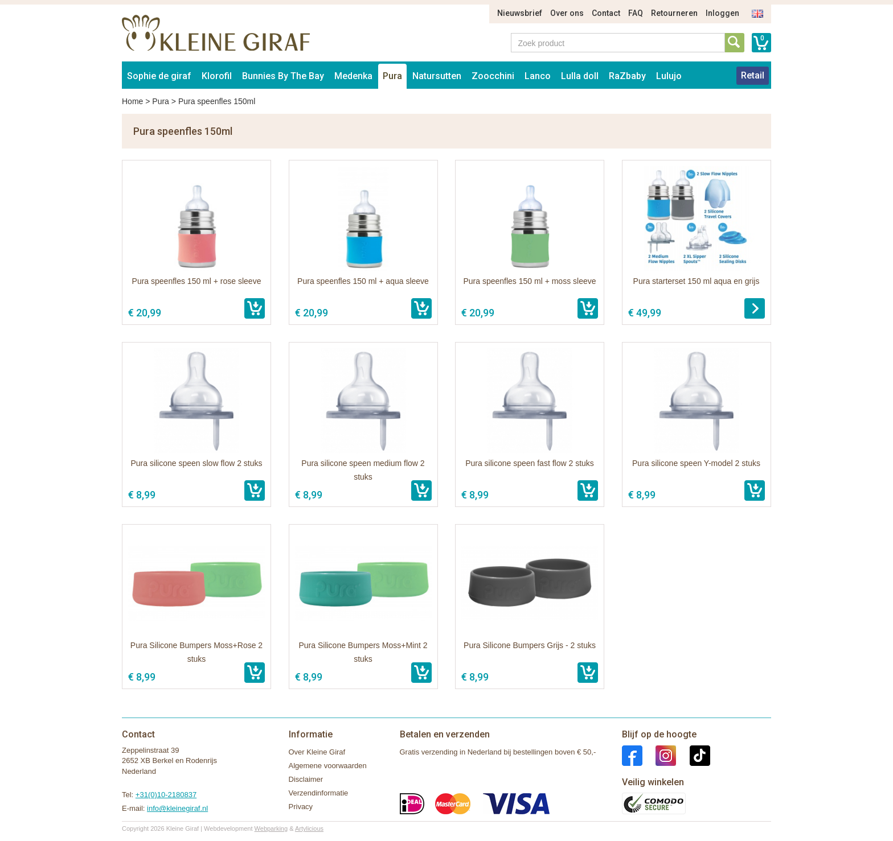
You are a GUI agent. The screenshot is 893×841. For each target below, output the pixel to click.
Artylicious (309, 828)
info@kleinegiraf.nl (177, 808)
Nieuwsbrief (519, 13)
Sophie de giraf (159, 76)
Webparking (271, 828)
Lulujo (669, 76)
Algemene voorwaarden (328, 765)
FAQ (635, 13)
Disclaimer (306, 779)
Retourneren (674, 13)
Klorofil (217, 76)
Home (132, 101)
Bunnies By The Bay (283, 76)
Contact (606, 13)
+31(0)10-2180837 (166, 794)
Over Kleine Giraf (317, 752)
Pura (392, 76)
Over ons (567, 13)
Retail (752, 75)
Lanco (538, 76)
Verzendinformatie (319, 793)
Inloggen (722, 13)
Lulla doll (580, 76)
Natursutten (436, 76)
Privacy (301, 806)
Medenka (353, 76)
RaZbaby (627, 76)
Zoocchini (493, 76)
